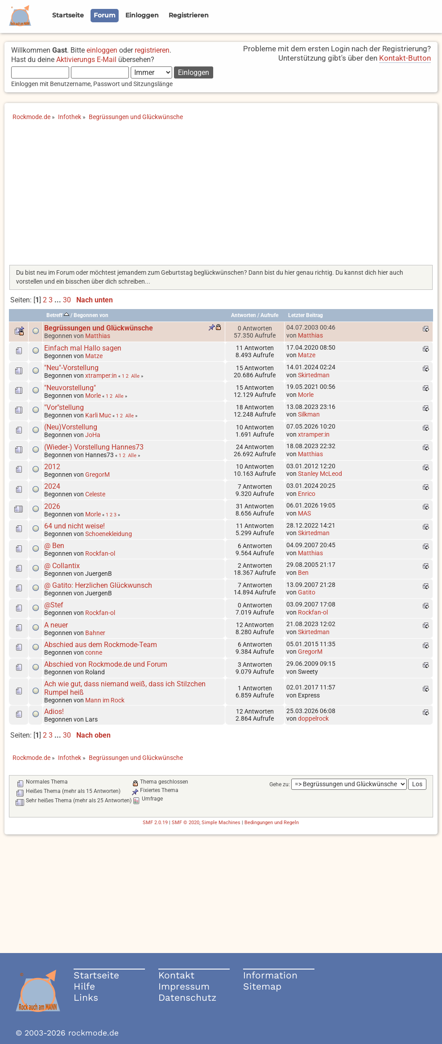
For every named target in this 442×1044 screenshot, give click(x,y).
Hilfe (84, 986)
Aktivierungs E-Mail (86, 59)
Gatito (306, 592)
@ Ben (54, 545)
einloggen (102, 50)
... (58, 300)
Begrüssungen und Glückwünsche (98, 328)
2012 (52, 466)
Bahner (95, 632)
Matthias (97, 335)
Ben (303, 572)
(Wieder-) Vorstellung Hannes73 (94, 447)
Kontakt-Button (405, 58)
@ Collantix (62, 565)
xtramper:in (101, 375)
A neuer (56, 625)
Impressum (184, 986)
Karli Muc (98, 415)
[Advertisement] (221, 195)
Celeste (95, 494)
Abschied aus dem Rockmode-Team (100, 644)
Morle (93, 395)
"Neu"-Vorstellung (71, 367)
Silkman (309, 414)
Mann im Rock (104, 700)
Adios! (54, 711)
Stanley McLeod (320, 473)
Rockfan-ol (100, 553)
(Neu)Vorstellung (70, 427)
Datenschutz (187, 997)
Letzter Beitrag (305, 315)
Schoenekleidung (108, 533)
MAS (304, 513)
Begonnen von (91, 315)
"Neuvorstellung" (70, 388)
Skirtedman (314, 375)
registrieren (152, 50)
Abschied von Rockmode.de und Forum (105, 664)
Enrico (306, 493)
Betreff (57, 315)
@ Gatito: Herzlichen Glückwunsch (98, 585)
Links (86, 997)
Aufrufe (269, 315)
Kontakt (176, 975)
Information (270, 975)
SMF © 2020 (185, 822)
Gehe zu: (279, 784)
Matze (94, 355)
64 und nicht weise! (74, 526)
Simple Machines (221, 822)
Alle (135, 376)
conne (93, 652)
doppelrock (313, 718)
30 (67, 300)
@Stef (53, 605)
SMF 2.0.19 (155, 822)
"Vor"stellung (64, 407)
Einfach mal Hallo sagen (82, 348)
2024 (52, 486)
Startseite (96, 975)
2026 (52, 506)
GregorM (97, 474)
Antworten (243, 315)
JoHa (92, 434)
